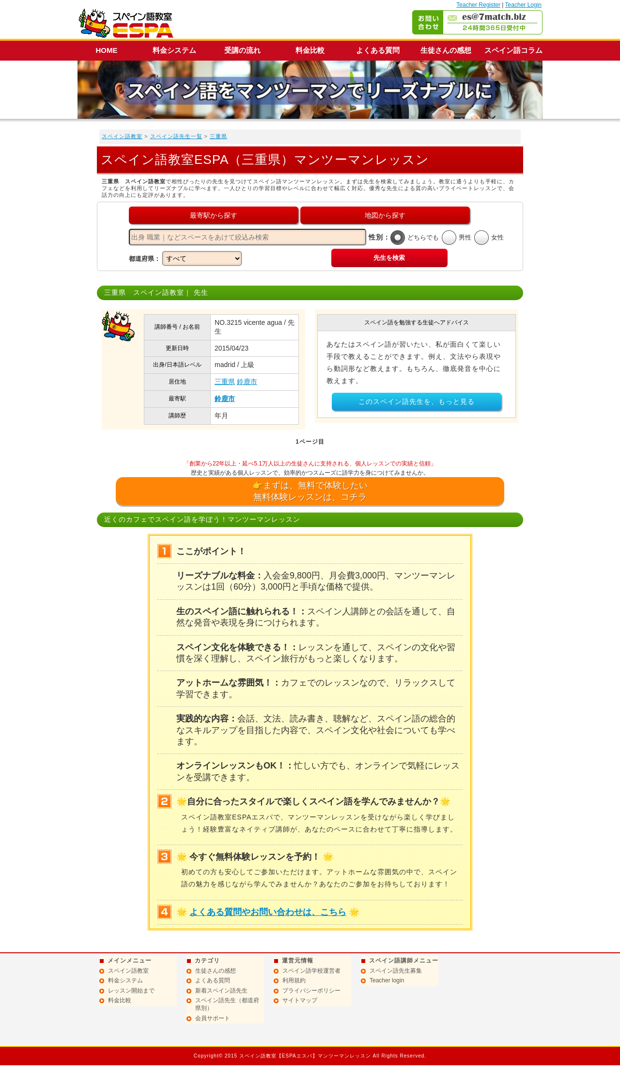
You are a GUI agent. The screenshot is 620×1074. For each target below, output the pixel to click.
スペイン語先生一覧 (176, 136)
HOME (107, 50)
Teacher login (387, 980)
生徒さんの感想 (445, 50)
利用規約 (294, 980)
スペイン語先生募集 (396, 970)
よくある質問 (378, 50)
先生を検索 (389, 257)
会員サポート (212, 1018)
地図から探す (385, 215)
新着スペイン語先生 (221, 990)
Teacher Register (478, 4)
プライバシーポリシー (311, 990)
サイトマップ (299, 1000)
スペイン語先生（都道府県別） (227, 1004)
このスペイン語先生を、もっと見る (416, 401)
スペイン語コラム (513, 50)
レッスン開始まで (131, 990)
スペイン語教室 (122, 136)
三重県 (218, 136)
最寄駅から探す (213, 215)
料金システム (174, 50)
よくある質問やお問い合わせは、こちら (267, 912)
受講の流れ (242, 50)
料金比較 (310, 50)
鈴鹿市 (247, 381)
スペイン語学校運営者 (311, 970)
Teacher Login (523, 4)
